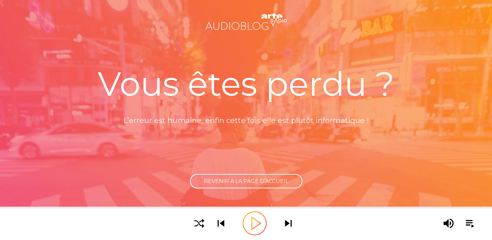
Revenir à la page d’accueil (246, 181)
